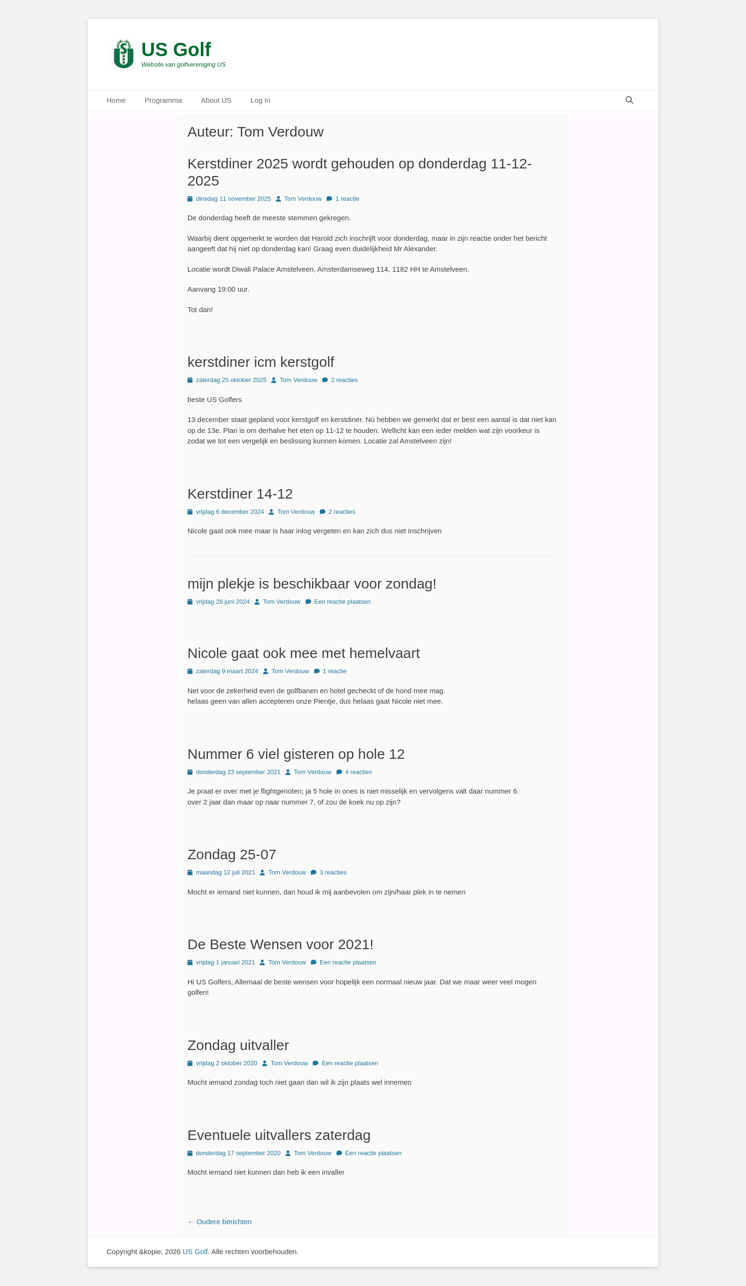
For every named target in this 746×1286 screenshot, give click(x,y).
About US (216, 100)
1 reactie (347, 198)
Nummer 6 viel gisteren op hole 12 (296, 754)
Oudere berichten (219, 1221)
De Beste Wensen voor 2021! (280, 944)
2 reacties (344, 379)
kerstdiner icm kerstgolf (260, 362)
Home (116, 100)
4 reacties (358, 772)
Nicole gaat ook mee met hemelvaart (303, 653)
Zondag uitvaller (238, 1045)
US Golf (176, 49)
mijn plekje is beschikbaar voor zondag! (312, 583)
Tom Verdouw (303, 198)
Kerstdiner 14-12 (240, 493)
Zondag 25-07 (231, 854)
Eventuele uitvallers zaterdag (279, 1135)
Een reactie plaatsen (342, 601)
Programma (163, 100)
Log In (261, 100)
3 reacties (333, 872)
